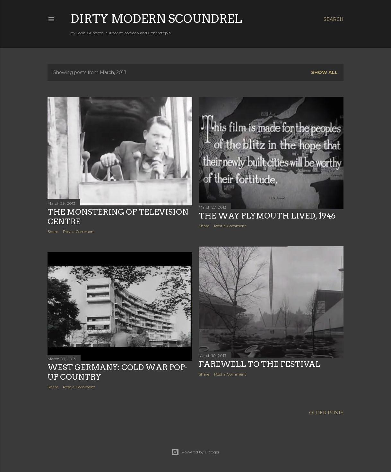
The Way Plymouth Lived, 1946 (267, 215)
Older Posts (326, 413)
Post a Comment (79, 231)
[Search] (333, 19)
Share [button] (53, 231)
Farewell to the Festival (259, 364)
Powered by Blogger (195, 452)
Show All (324, 72)
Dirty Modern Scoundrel (156, 19)
